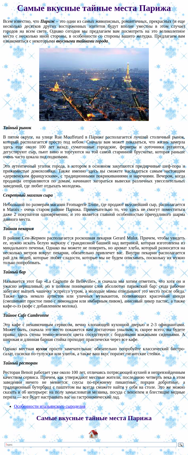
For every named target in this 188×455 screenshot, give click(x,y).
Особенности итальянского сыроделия (50, 406)
